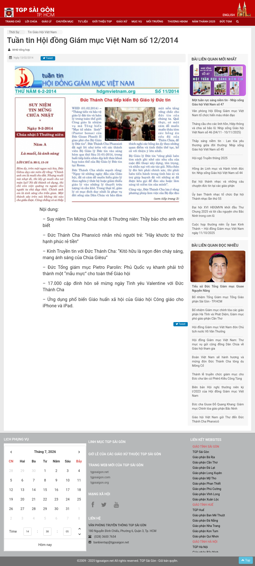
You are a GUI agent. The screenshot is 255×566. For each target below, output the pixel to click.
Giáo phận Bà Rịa (204, 457)
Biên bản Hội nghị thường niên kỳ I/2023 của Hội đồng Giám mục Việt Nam (218, 391)
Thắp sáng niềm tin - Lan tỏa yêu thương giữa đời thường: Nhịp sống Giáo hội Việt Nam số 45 (218, 145)
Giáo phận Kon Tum (205, 531)
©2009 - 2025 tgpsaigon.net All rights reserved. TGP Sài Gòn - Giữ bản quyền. (127, 560)
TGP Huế (198, 510)
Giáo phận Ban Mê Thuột (209, 515)
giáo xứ (121, 21)
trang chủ (13, 21)
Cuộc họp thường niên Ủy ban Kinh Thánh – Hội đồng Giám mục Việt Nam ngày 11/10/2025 (218, 229)
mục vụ (137, 21)
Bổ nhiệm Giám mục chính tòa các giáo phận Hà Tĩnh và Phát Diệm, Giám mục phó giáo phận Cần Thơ (218, 314)
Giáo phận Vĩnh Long (206, 494)
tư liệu (83, 21)
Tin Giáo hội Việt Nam (42, 32)
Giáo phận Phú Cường (207, 489)
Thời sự (14, 32)
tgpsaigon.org (99, 482)
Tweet (48, 58)
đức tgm (226, 21)
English (229, 15)
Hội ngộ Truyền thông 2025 (210, 158)
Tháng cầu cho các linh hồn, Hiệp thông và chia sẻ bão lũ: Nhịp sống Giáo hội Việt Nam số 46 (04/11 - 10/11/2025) (218, 128)
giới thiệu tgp (102, 21)
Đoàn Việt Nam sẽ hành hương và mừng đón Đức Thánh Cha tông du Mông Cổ (218, 361)
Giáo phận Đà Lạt (204, 467)
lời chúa (31, 21)
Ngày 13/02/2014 (23, 57)
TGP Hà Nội (200, 547)
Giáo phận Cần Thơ (205, 462)
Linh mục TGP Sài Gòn (106, 442)
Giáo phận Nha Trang (206, 526)
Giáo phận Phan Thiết (207, 483)
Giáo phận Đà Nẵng (205, 520)
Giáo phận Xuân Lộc (206, 499)
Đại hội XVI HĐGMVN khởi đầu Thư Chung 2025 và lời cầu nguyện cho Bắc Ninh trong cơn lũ (218, 211)
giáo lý (47, 21)
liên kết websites (206, 440)
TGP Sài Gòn (201, 452)
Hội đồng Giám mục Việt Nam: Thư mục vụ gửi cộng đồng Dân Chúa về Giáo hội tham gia (218, 344)
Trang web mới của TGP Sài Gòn (115, 465)
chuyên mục (64, 21)
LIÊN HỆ (94, 518)
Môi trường (154, 21)
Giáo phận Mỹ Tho (205, 478)
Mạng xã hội (99, 494)
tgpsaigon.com (100, 477)
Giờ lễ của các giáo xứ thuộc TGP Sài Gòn (124, 454)
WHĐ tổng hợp (21, 49)
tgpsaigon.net (99, 472)
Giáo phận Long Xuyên (207, 473)
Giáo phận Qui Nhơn (206, 536)
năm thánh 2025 (203, 21)
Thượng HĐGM (178, 21)
